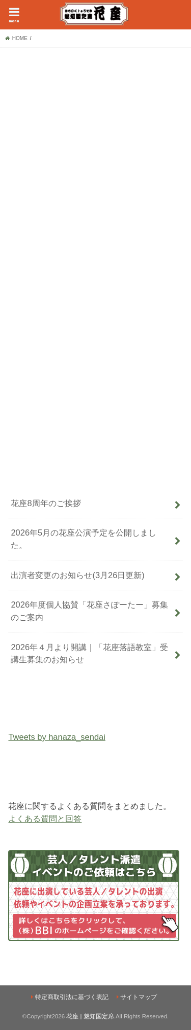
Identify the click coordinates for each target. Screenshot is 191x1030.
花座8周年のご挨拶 (45, 503)
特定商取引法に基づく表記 (71, 997)
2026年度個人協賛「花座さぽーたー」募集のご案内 (89, 611)
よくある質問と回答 (44, 818)
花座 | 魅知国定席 (90, 1016)
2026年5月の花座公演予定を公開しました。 (83, 539)
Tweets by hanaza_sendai (56, 736)
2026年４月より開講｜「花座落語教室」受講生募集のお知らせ (89, 653)
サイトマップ (138, 997)
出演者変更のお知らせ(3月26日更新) (77, 575)
